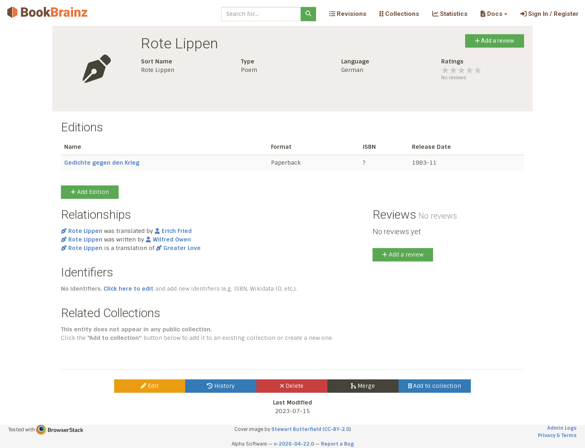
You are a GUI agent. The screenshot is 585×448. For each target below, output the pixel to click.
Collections (399, 13)
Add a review (494, 40)
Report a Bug (337, 444)
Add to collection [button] (435, 385)
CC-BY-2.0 (336, 429)
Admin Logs (561, 428)
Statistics (450, 13)
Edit (149, 385)
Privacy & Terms (557, 435)
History (221, 385)
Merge (363, 385)
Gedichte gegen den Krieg (101, 162)
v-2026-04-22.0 (294, 444)
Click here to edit (129, 288)
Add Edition (90, 192)
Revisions (347, 13)
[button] (494, 14)
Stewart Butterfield (296, 429)
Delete (292, 385)
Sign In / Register (549, 13)
